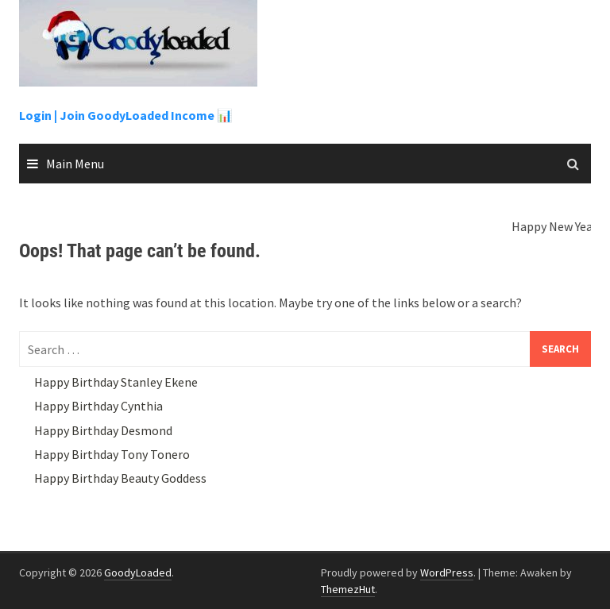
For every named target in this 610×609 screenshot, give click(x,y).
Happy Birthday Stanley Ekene (116, 382)
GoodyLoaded (138, 572)
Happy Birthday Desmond (103, 430)
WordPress (446, 572)
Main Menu (75, 164)
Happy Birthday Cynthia (98, 406)
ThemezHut (348, 589)
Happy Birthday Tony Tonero (112, 454)
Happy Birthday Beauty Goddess (120, 478)
